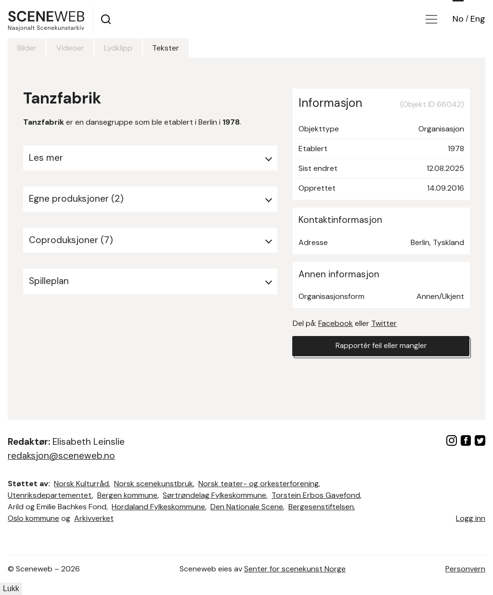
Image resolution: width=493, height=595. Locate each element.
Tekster (180, 48)
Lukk (11, 588)
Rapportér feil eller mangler (381, 346)
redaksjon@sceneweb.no (61, 456)
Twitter (384, 323)
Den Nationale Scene (246, 507)
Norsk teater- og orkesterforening (258, 484)
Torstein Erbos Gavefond (316, 495)
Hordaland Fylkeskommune (158, 507)
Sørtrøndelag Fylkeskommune (214, 495)
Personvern (465, 569)
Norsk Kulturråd (81, 484)
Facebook (335, 323)
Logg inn (470, 518)
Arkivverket (94, 518)
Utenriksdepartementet (50, 495)
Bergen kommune (127, 495)
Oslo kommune (33, 518)
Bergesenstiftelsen (321, 507)
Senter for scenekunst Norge (295, 569)
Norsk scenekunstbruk (153, 484)
